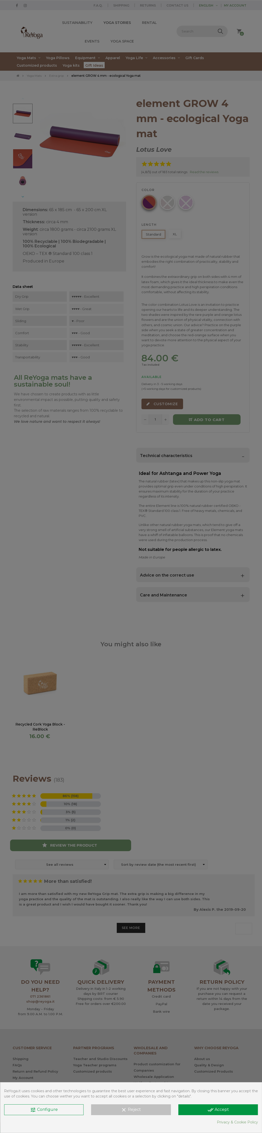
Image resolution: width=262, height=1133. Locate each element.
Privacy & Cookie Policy (237, 1122)
